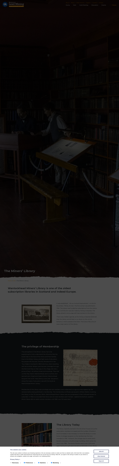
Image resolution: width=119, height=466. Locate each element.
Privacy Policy (15, 459)
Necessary (14, 462)
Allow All (101, 451)
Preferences (28, 462)
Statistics (42, 462)
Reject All (101, 461)
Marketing (55, 462)
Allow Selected (101, 456)
